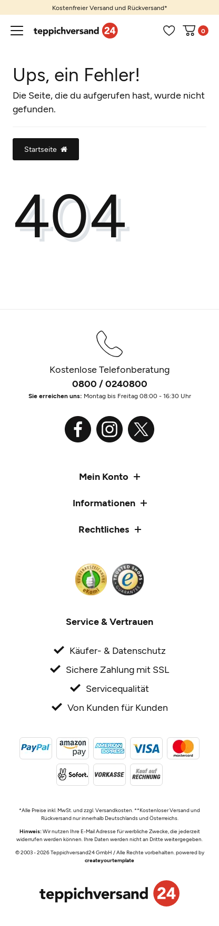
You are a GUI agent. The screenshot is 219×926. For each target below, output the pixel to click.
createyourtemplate (109, 860)
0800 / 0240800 (109, 383)
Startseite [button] (45, 148)
